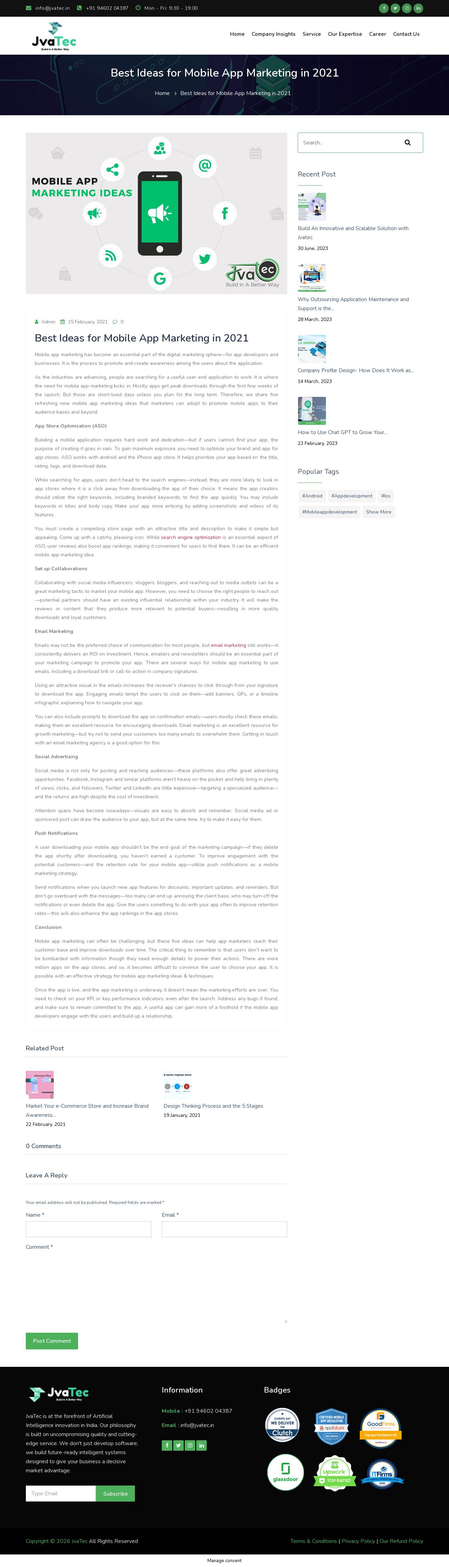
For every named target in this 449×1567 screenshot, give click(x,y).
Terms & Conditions (313, 1541)
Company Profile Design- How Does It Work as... (356, 370)
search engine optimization (191, 537)
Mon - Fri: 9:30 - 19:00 (167, 8)
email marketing (228, 645)
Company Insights (274, 34)
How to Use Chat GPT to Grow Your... (342, 432)
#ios (385, 496)
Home (237, 34)
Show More (378, 512)
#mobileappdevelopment (329, 512)
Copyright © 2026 (49, 1541)
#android (312, 496)
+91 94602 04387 (103, 8)
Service (312, 34)
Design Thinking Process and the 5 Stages (213, 1106)
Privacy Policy (358, 1541)
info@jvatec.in (48, 8)
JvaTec (79, 1541)
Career (377, 34)
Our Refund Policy (401, 1541)
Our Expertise (345, 34)
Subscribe (115, 1493)
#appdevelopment (352, 496)
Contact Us (406, 34)
